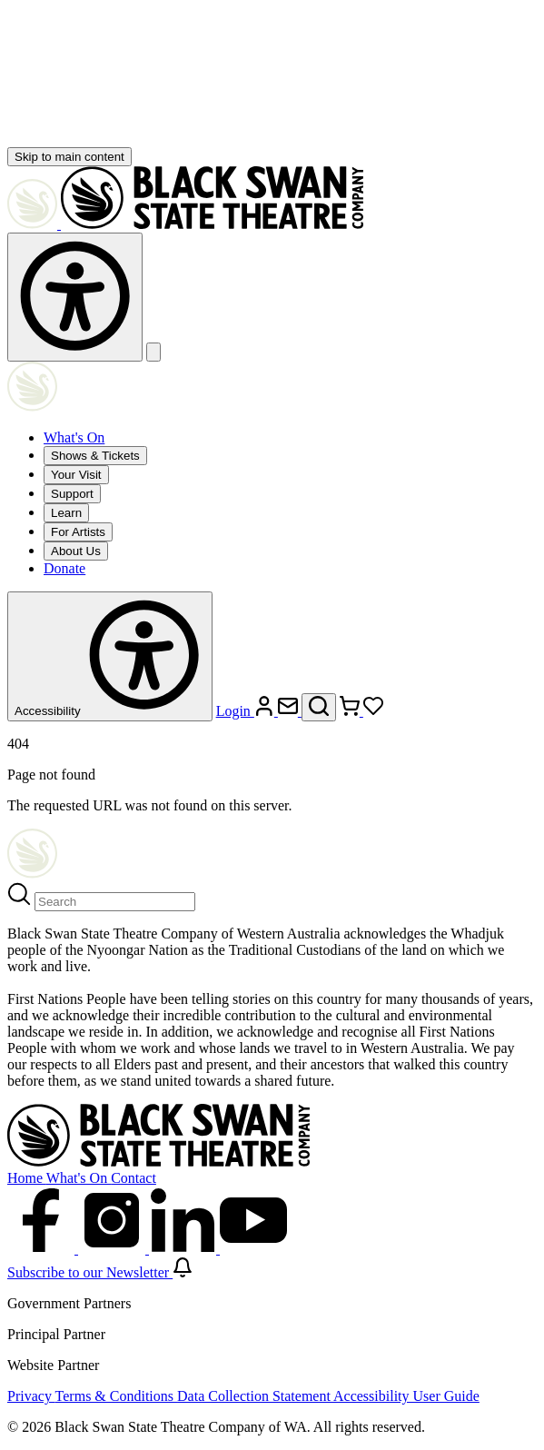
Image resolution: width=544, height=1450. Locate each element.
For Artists (78, 532)
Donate (64, 568)
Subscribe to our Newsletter (100, 1272)
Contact (133, 1178)
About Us (76, 551)
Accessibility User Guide (406, 1396)
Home (26, 1178)
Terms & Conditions (116, 1396)
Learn (66, 513)
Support (72, 494)
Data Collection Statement (255, 1396)
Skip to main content (69, 157)
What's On (74, 437)
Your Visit (76, 475)
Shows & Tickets (95, 455)
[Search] (115, 901)
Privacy (31, 1396)
